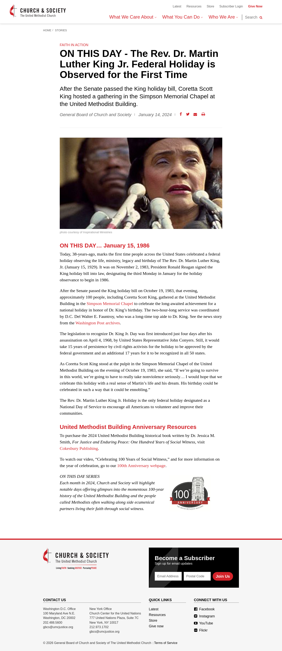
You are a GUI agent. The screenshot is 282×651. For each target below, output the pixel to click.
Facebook (204, 609)
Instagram (204, 616)
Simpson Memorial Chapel (110, 303)
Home (47, 30)
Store (210, 6)
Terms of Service (165, 643)
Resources (193, 6)
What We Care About (132, 17)
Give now (156, 626)
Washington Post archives (97, 322)
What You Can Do (182, 17)
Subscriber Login (231, 6)
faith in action (74, 45)
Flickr (201, 630)
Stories (61, 30)
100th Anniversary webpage (141, 465)
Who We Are (223, 17)
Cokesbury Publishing (79, 448)
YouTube (203, 623)
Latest (177, 6)
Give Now (255, 6)
